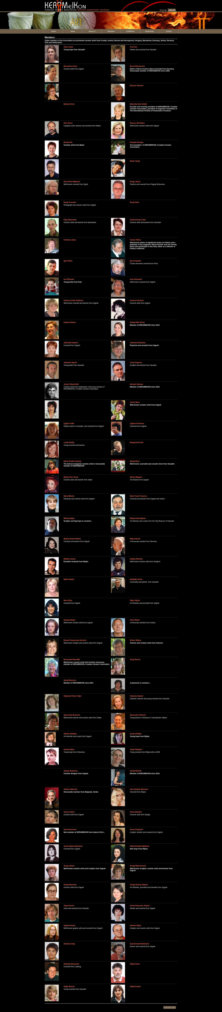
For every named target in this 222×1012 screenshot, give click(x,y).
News (73, 31)
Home (53, 31)
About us (92, 31)
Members (111, 31)
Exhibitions (130, 31)
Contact (169, 31)
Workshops (149, 31)
